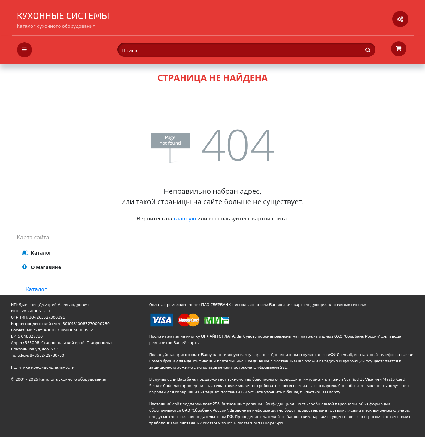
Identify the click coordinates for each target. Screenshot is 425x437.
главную (185, 218)
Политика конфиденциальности (42, 366)
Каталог (36, 289)
